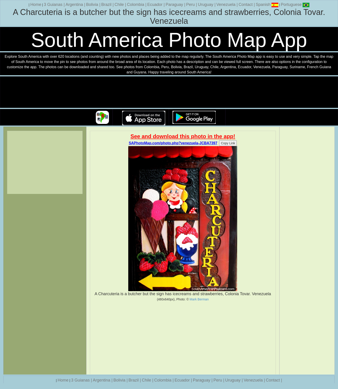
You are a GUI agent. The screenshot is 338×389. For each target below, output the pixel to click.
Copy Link (228, 143)
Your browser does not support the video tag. (169, 92)
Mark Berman (199, 299)
